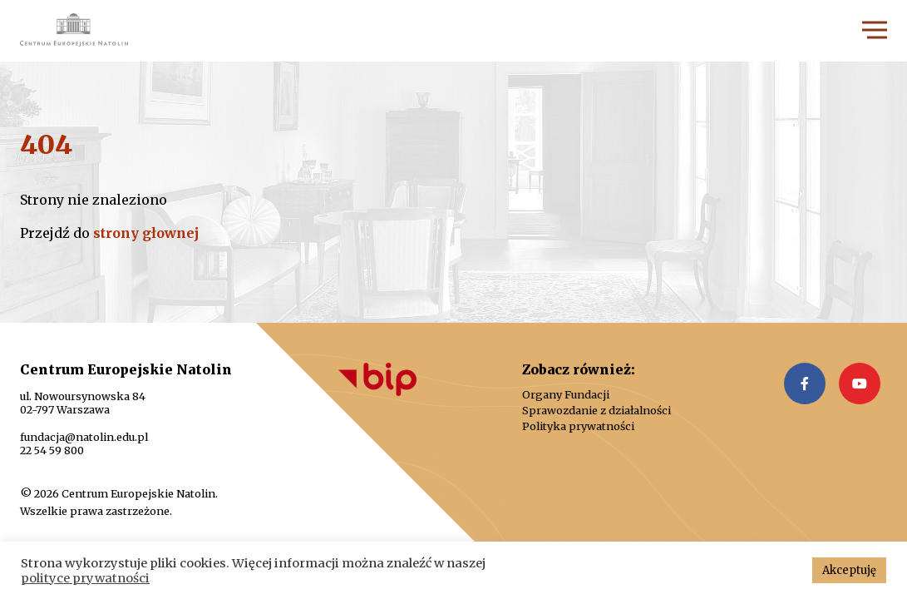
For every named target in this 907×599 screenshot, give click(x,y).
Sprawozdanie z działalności (596, 410)
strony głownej (146, 233)
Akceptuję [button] (849, 570)
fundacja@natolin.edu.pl (84, 436)
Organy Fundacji (565, 394)
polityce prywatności (85, 578)
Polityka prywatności (578, 426)
